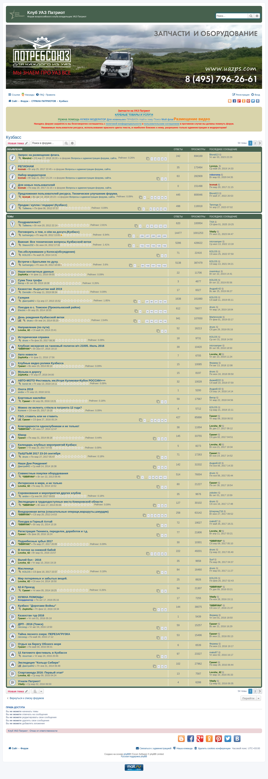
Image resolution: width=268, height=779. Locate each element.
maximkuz (214, 271)
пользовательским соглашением (161, 124)
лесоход (22, 627)
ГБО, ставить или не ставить (38, 416)
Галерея (23, 297)
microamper (215, 241)
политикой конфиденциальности (124, 124)
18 (160, 321)
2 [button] (255, 143)
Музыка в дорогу (29, 371)
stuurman (27, 656)
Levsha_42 (24, 330)
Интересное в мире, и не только (40, 483)
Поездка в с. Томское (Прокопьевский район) (49, 307)
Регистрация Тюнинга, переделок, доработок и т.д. (53, 531)
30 (151, 301)
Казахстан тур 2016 (31, 615)
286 (142, 236)
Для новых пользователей (36, 185)
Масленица (25, 568)
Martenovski (215, 317)
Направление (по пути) (33, 327)
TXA (211, 222)
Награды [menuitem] (29, 94)
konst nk (26, 384)
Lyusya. (213, 166)
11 (156, 226)
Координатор (25, 600)
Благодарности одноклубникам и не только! (48, 426)
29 (147, 301)
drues (212, 307)
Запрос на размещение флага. (39, 154)
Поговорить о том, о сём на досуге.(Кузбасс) (48, 231)
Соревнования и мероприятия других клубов (49, 493)
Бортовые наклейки (32, 397)
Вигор (21, 283)
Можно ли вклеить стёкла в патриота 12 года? (50, 407)
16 (151, 321)
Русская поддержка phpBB (134, 756)
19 (165, 321)
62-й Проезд (26, 587)
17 (156, 321)
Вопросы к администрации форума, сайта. (94, 158)
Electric (22, 310)
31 (156, 301)
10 (165, 209)
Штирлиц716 (216, 511)
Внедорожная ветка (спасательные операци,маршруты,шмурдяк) (63, 511)
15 (147, 321)
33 (165, 301)
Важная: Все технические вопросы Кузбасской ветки (54, 241)
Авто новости (27, 354)
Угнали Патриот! (29, 681)
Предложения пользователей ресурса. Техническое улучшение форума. (68, 193)
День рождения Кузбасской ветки (41, 317)
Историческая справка (33, 337)
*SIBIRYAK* (24, 348)
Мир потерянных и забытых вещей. (42, 578)
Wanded (26, 158)
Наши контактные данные (36, 271)
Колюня (22, 410)
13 (165, 226)
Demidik (26, 292)
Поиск (157, 119)
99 (143, 265)
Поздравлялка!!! (29, 222)
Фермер (213, 363)
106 (164, 245)
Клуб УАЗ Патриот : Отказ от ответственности (32, 731)
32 (160, 301)
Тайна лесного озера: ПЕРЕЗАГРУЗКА (44, 634)
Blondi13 (214, 154)
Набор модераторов (32, 175)
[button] (260, 143)
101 (153, 265)
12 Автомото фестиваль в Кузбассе (42, 652)
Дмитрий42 (28, 301)
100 (147, 265)
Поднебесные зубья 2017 (35, 541)
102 (142, 245)
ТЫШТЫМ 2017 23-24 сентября (39, 453)
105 (158, 245)
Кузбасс (13, 137)
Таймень (27, 208)
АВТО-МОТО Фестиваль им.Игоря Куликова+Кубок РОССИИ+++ (61, 380)
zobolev (213, 492)
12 (160, 226)
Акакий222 (215, 380)
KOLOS (26, 255)
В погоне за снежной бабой (37, 549)
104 (153, 245)
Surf (211, 559)
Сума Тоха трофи (30, 280)
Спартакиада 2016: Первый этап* (40, 672)
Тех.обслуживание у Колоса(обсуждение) (46, 251)
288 (153, 236)
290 (164, 236)
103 (147, 245)
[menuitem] (40, 94)
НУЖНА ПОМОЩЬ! (31, 597)
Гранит (22, 366)
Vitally (212, 231)
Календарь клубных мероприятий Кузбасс (47, 444)
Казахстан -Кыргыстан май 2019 (40, 289)
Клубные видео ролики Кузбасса (40, 363)
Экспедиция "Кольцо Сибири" (39, 662)
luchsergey (28, 235)
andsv (21, 392)
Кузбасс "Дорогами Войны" (37, 605)
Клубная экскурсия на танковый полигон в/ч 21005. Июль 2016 (61, 345)
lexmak (22, 169)
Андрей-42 (215, 288)
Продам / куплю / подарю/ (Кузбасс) (42, 205)
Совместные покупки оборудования (43, 473)
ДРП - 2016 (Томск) (30, 624)
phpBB (127, 754)
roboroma (214, 174)
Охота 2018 (25, 389)
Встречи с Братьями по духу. (38, 261)
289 (158, 236)
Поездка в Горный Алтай (35, 521)
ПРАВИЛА (133, 119)
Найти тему (146, 119)
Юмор (22, 434)
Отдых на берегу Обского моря (39, 644)
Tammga (213, 204)
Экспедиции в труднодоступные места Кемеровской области (60, 501)
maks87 (213, 521)
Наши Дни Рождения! (32, 463)
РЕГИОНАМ (26, 166)
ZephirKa (23, 274)
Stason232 (28, 245)
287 (147, 236)
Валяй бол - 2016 (29, 559)
